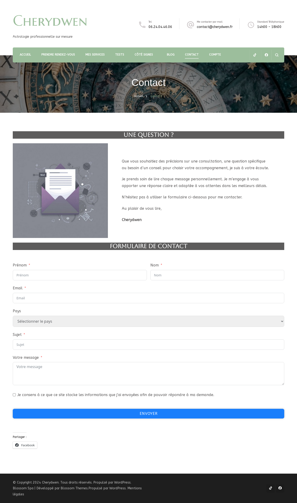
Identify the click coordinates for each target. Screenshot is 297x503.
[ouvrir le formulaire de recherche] (276, 55)
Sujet (17, 334)
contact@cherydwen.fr (214, 27)
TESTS (119, 54)
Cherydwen (50, 21)
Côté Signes (144, 54)
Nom (154, 265)
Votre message (26, 357)
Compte (215, 54)
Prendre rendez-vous (58, 54)
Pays (17, 311)
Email (18, 288)
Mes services (95, 54)
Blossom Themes (74, 488)
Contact (192, 54)
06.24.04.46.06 (160, 27)
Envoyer (149, 413)
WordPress (117, 488)
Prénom (20, 265)
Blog (170, 54)
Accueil (25, 54)
